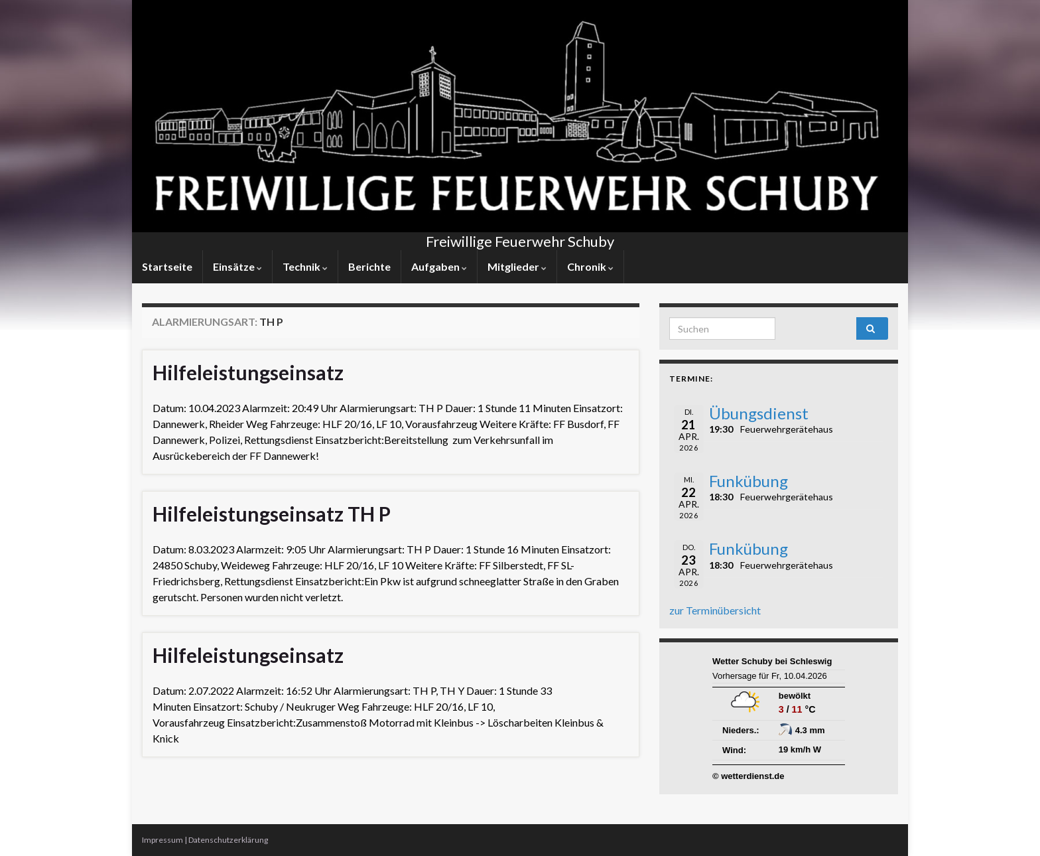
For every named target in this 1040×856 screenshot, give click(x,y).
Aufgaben (439, 266)
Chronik (590, 266)
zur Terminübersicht (715, 610)
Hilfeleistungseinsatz (248, 372)
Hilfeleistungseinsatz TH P (272, 514)
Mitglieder (517, 266)
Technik (305, 266)
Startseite (167, 266)
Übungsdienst (759, 413)
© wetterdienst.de (748, 776)
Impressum (162, 840)
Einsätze (237, 266)
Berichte (369, 266)
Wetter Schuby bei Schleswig (772, 661)
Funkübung (748, 480)
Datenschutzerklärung (228, 840)
